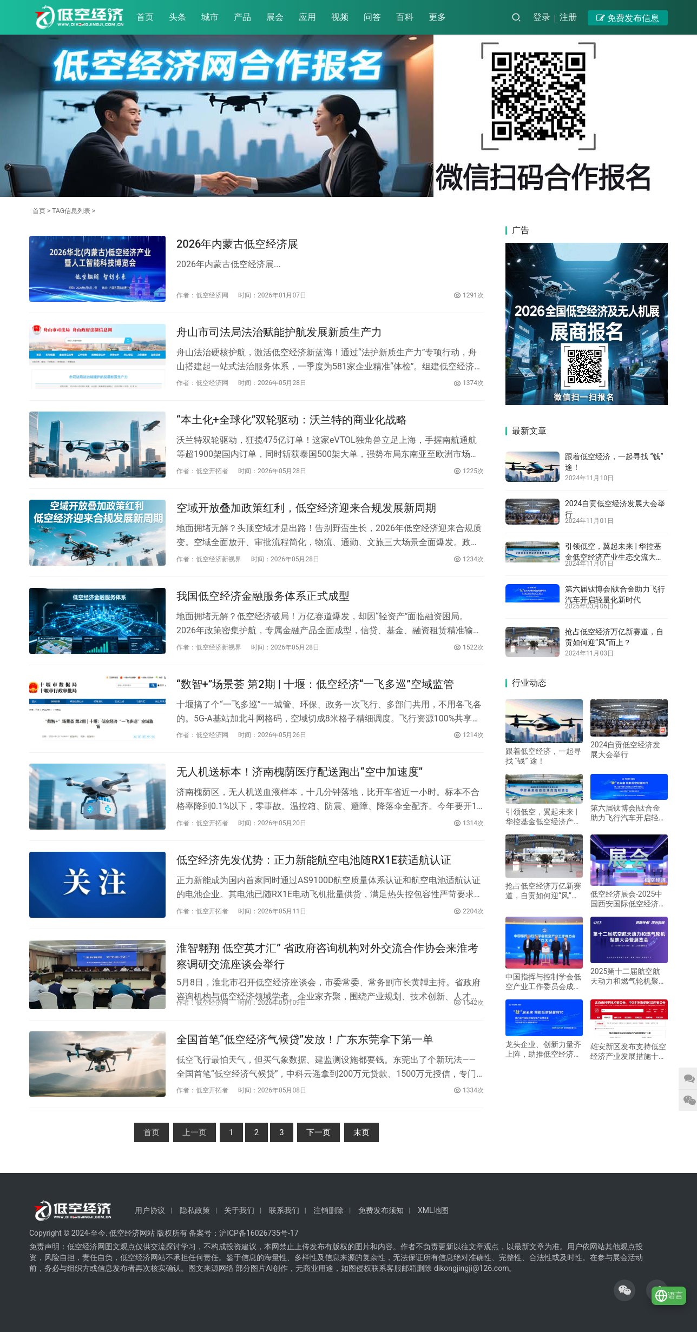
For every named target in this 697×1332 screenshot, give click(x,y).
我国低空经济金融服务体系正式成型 (263, 595)
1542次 (468, 1002)
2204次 (468, 911)
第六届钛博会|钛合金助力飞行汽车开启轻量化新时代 (628, 813)
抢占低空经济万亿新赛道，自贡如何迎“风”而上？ (543, 891)
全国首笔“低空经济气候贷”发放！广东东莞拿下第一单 (304, 1039)
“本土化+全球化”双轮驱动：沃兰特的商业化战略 (291, 419)
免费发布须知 (381, 1210)
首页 (145, 17)
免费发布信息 (627, 18)
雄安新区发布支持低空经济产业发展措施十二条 (628, 1051)
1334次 (468, 1090)
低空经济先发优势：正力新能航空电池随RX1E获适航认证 (313, 859)
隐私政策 (195, 1210)
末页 (361, 1132)
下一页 (318, 1132)
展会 (275, 17)
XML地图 (433, 1210)
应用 (307, 17)
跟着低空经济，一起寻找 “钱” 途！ (543, 756)
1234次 (468, 559)
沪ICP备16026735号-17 (258, 1233)
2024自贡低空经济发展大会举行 (625, 749)
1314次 (468, 823)
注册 (568, 17)
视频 (339, 17)
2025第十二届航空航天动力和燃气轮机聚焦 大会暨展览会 (628, 976)
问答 (372, 17)
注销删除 (328, 1210)
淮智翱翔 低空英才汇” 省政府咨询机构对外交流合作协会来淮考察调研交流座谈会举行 (327, 956)
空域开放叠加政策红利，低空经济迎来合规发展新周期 (306, 507)
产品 (242, 17)
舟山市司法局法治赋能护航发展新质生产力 (279, 332)
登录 (541, 17)
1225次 (468, 471)
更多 (437, 17)
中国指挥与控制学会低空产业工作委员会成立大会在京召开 (543, 981)
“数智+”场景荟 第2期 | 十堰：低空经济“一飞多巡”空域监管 (315, 684)
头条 (177, 17)
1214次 (468, 734)
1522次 (468, 647)
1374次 (468, 382)
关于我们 (239, 1210)
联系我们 (284, 1210)
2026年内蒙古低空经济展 (237, 243)
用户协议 (150, 1210)
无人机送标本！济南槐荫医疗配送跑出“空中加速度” (299, 771)
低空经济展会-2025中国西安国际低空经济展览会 (628, 899)
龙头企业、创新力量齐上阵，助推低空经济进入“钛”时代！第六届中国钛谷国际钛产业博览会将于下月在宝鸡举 (543, 1049)
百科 (404, 17)
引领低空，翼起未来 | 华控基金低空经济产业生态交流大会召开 (614, 557)
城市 (210, 17)
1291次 (468, 295)
